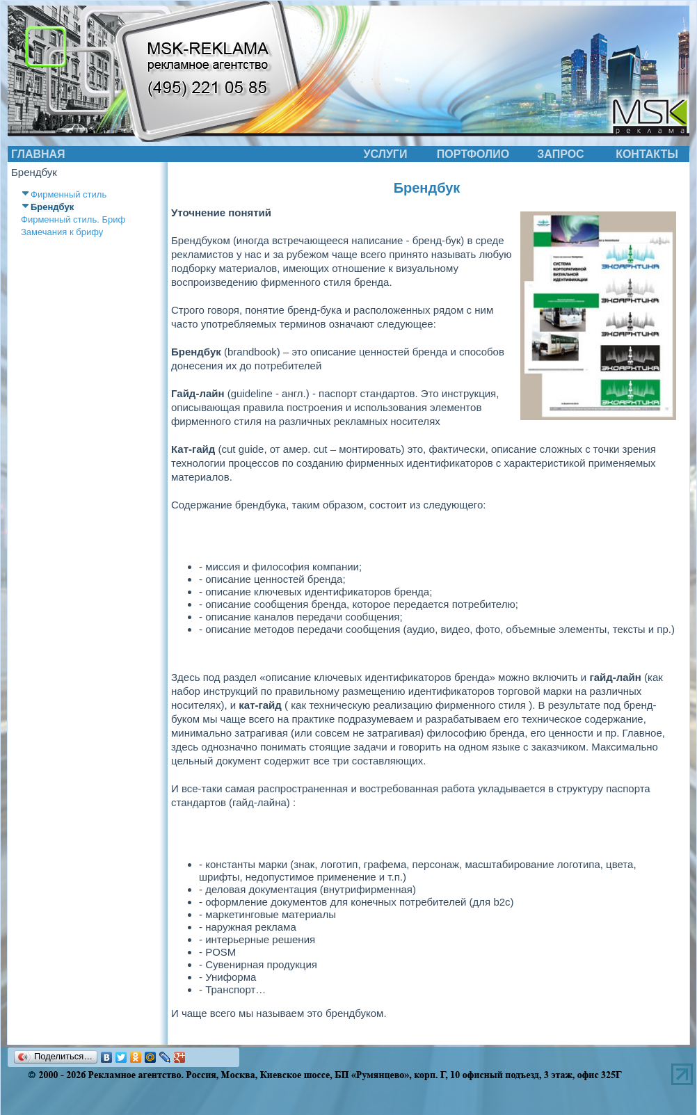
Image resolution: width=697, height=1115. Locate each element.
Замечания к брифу (62, 232)
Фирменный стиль (68, 194)
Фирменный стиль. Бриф (73, 219)
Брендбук (52, 207)
